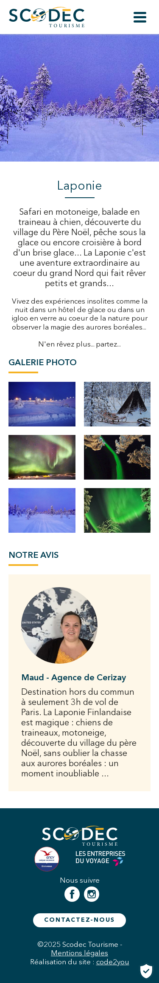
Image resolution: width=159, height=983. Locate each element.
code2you (112, 961)
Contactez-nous (79, 919)
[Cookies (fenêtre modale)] (146, 971)
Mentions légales (79, 953)
